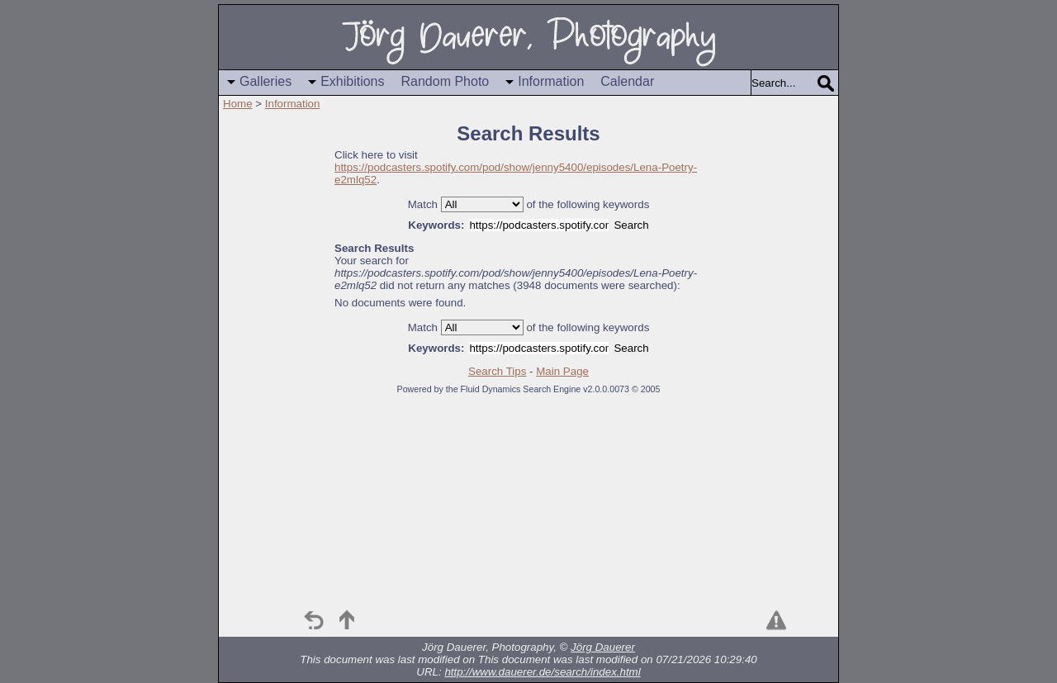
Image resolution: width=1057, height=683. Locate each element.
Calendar (627, 81)
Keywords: (436, 225)
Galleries (265, 81)
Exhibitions (352, 81)
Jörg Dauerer (603, 647)
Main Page (562, 371)
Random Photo (445, 81)
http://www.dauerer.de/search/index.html (542, 672)
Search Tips (497, 371)
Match (423, 204)
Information (551, 81)
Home (238, 103)
